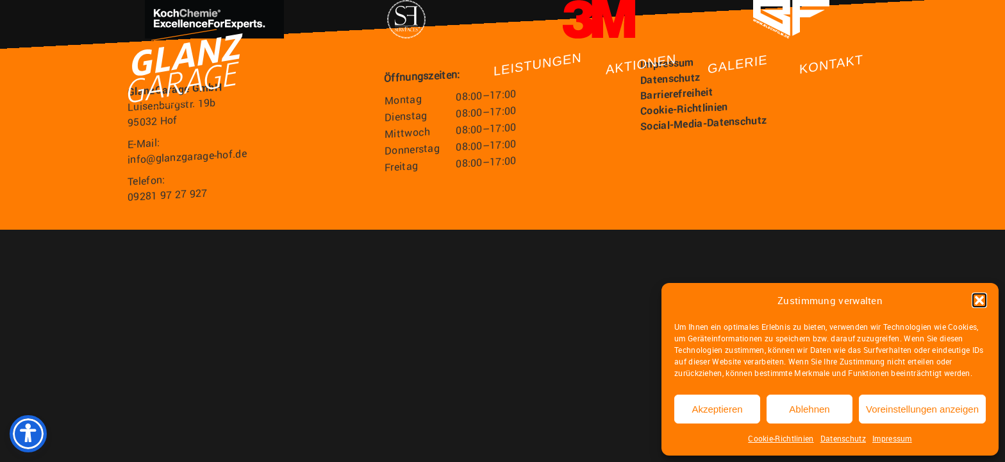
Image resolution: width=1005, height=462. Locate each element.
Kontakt (831, 64)
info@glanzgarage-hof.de (187, 156)
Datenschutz (843, 438)
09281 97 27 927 (168, 194)
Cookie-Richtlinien (780, 438)
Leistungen (538, 64)
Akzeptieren (717, 409)
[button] (979, 300)
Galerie (738, 64)
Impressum (892, 438)
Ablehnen (809, 409)
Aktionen (641, 63)
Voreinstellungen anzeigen (922, 409)
